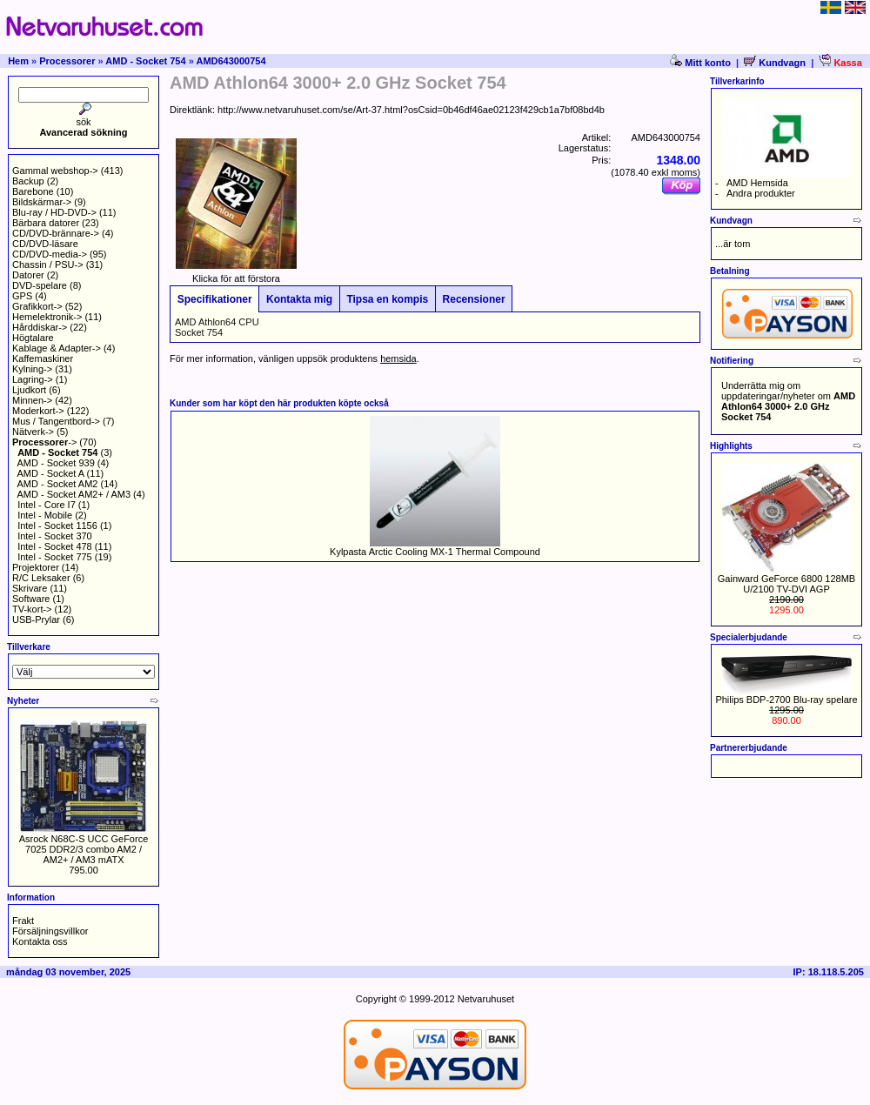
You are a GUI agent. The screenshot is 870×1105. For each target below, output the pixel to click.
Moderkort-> (38, 410)
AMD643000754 (230, 61)
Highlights (731, 446)
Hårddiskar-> (39, 327)
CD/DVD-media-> (49, 254)
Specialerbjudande (748, 637)
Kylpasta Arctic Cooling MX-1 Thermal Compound (435, 551)
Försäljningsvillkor (50, 931)
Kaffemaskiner (42, 358)
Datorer (28, 275)
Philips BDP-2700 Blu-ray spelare (786, 699)
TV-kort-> (32, 609)
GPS (22, 296)
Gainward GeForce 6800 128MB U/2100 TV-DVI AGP (786, 583)
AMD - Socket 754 (145, 61)
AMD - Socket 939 (56, 463)
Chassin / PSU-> (48, 264)
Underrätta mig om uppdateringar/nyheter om (788, 401)
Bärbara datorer (45, 223)
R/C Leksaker (41, 578)
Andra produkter (760, 193)
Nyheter (23, 701)
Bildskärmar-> (41, 202)
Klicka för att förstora (236, 274)
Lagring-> (32, 379)
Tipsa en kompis (387, 299)
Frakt (23, 920)
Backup (28, 181)
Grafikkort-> (37, 306)
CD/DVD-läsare (45, 243)
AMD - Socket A (50, 473)
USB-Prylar (36, 619)
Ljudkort (29, 390)
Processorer (67, 61)
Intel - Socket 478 (54, 546)
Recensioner (474, 299)
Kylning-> (32, 369)
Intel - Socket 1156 (57, 525)
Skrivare (29, 588)
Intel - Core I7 (46, 504)
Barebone (33, 191)
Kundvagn (775, 62)
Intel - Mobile (44, 515)
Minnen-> (32, 400)
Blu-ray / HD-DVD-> (54, 212)
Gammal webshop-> (55, 170)
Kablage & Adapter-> (56, 348)
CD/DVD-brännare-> (55, 233)
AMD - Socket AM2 (57, 484)
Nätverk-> (33, 431)
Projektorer (35, 567)
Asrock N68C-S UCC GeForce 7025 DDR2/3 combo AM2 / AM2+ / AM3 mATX (84, 849)
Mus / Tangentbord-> (56, 421)
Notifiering (731, 360)
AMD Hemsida (757, 182)
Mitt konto (701, 62)
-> (44, 442)
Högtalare (33, 337)
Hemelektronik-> (47, 316)
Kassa (840, 62)
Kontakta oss (40, 941)
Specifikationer (214, 299)
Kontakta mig (299, 299)
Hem (18, 61)
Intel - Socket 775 (54, 557)
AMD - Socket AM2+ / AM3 (74, 494)
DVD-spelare (39, 285)
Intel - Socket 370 (54, 536)
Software (31, 598)
